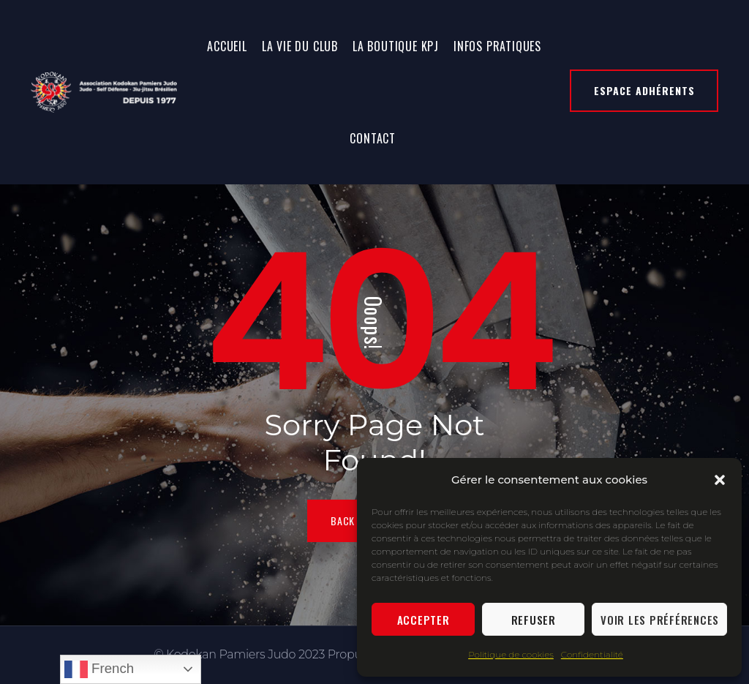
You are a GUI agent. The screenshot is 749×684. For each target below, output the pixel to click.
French (99, 669)
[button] (719, 480)
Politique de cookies (511, 654)
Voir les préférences (660, 620)
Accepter (423, 620)
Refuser (533, 620)
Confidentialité (592, 654)
